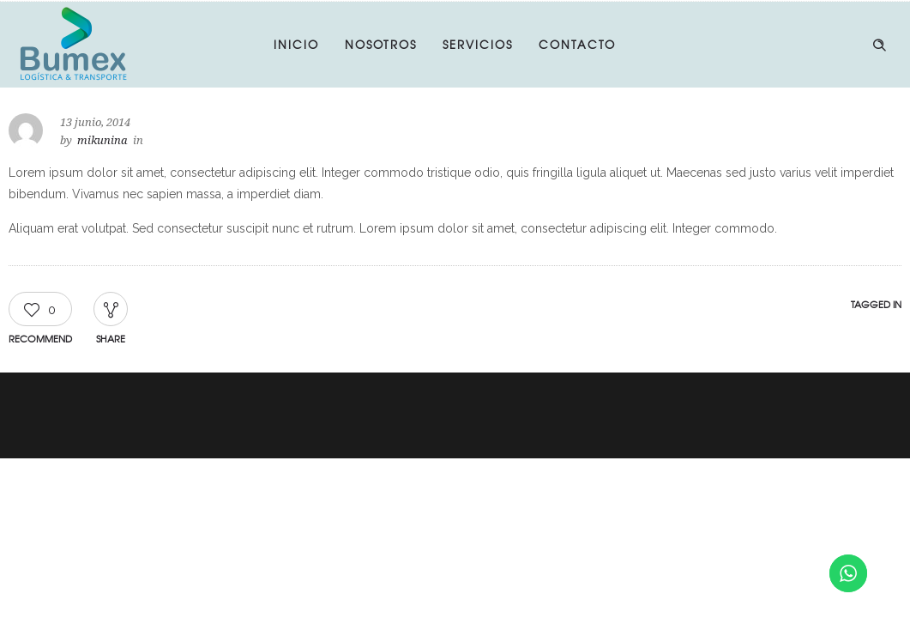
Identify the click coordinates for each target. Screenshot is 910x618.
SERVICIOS (478, 44)
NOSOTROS (381, 44)
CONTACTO (577, 44)
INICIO (296, 44)
